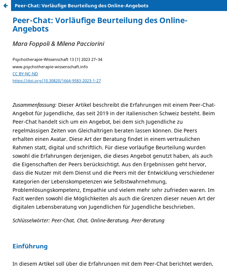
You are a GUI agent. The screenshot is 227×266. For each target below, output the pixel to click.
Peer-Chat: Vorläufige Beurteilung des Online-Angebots (81, 5)
